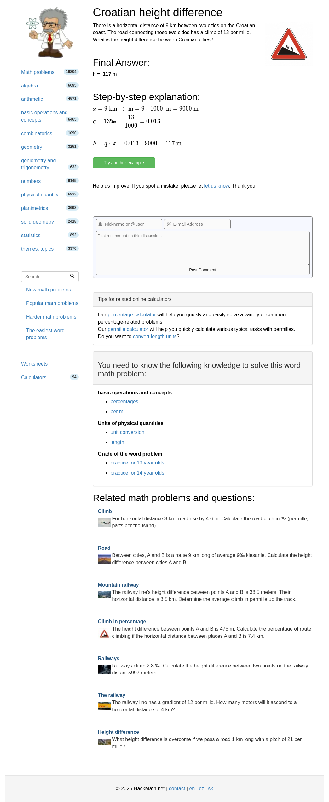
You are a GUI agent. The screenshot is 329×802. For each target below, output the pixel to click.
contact (177, 788)
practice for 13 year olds (137, 462)
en (192, 788)
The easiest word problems (45, 334)
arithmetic (50, 99)
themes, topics (50, 249)
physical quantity (50, 194)
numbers (50, 181)
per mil (118, 411)
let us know (216, 186)
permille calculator (128, 329)
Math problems (50, 72)
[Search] (72, 276)
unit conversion (128, 432)
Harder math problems (51, 317)
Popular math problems (52, 303)
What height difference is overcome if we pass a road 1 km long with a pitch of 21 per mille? (200, 739)
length (117, 442)
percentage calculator (132, 314)
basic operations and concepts (50, 116)
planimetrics (50, 208)
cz (201, 788)
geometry (50, 147)
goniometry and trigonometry (50, 164)
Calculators (50, 377)
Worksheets (34, 364)
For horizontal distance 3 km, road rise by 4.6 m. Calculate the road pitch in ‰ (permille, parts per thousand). (203, 519)
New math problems (48, 289)
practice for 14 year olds (137, 473)
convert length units (155, 336)
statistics (50, 235)
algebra (50, 85)
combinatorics (50, 133)
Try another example (124, 162)
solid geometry (50, 221)
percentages (124, 401)
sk (210, 788)
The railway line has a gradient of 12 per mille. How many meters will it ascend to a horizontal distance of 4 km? (197, 702)
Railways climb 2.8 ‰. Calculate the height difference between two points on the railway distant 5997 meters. (203, 666)
